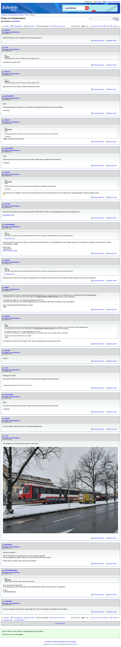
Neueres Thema (7, 620)
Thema (27, 15)
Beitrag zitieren (112, 40)
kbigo (7, 287)
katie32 (7, 30)
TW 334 (7, 204)
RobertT (17, 21)
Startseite (4, 15)
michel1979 (9, 96)
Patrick (7, 72)
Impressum (48, 642)
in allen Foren (61, 26)
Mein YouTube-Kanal (10, 250)
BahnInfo (75, 644)
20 (116, 26)
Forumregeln (72, 642)
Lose (6, 47)
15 (104, 26)
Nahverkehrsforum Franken (16, 15)
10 (92, 26)
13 (99, 26)
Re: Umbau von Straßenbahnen (11, 32)
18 (111, 26)
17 (109, 26)
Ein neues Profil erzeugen (113, 1)
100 (55, 26)
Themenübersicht (18, 26)
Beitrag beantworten (98, 40)
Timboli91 (8, 601)
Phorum (52, 644)
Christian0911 (10, 224)
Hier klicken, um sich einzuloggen (12, 634)
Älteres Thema (20, 620)
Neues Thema (31, 26)
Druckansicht (61, 623)
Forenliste (6, 26)
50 (52, 26)
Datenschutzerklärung (60, 642)
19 (113, 26)
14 (102, 26)
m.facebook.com (8, 215)
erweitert (117, 20)
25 (50, 26)
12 (97, 26)
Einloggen (99, 1)
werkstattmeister (11, 570)
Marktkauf (8, 545)
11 (95, 26)
